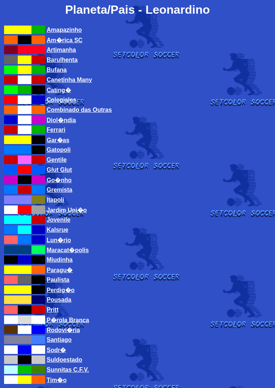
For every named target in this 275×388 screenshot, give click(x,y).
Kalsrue (57, 230)
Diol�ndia (61, 120)
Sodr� (56, 350)
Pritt (52, 310)
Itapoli (55, 200)
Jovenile (58, 220)
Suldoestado (64, 360)
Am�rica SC (65, 40)
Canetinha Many (69, 80)
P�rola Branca (68, 320)
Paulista (58, 280)
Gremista (59, 190)
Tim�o (57, 380)
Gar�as (58, 140)
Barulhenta (62, 60)
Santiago (59, 340)
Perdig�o (61, 290)
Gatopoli (59, 150)
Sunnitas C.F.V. (68, 370)
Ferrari (56, 130)
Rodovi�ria (63, 330)
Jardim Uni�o (67, 210)
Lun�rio (59, 240)
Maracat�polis (68, 250)
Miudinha (60, 260)
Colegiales (61, 100)
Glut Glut (59, 170)
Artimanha (61, 50)
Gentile (57, 160)
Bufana (57, 70)
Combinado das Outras (79, 110)
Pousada (59, 300)
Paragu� (60, 270)
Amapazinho (64, 30)
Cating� (59, 90)
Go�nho (59, 180)
